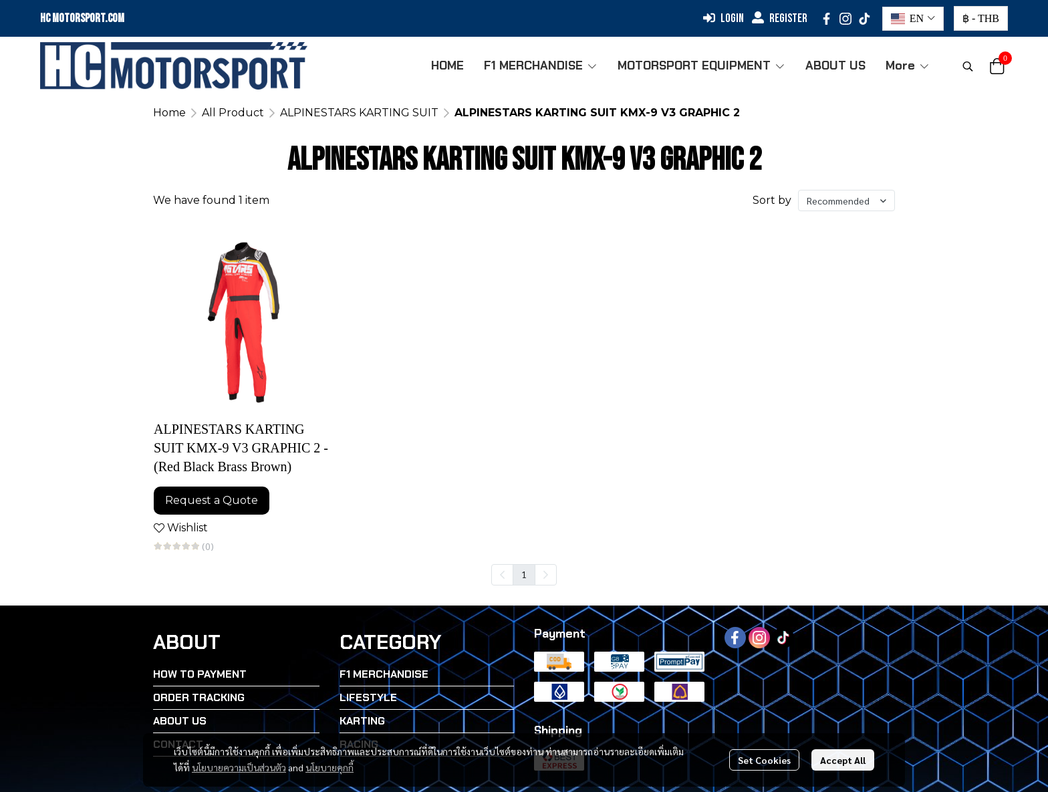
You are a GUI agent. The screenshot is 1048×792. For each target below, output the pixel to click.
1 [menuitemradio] (524, 574)
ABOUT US (180, 721)
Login (723, 18)
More (908, 65)
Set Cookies (764, 760)
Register (779, 18)
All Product (233, 112)
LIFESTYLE (368, 697)
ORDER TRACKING (199, 697)
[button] (913, 19)
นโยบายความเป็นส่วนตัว (239, 767)
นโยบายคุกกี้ (329, 767)
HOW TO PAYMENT (200, 674)
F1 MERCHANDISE (384, 674)
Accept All (843, 760)
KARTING (362, 721)
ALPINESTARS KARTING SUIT (359, 112)
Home (169, 112)
